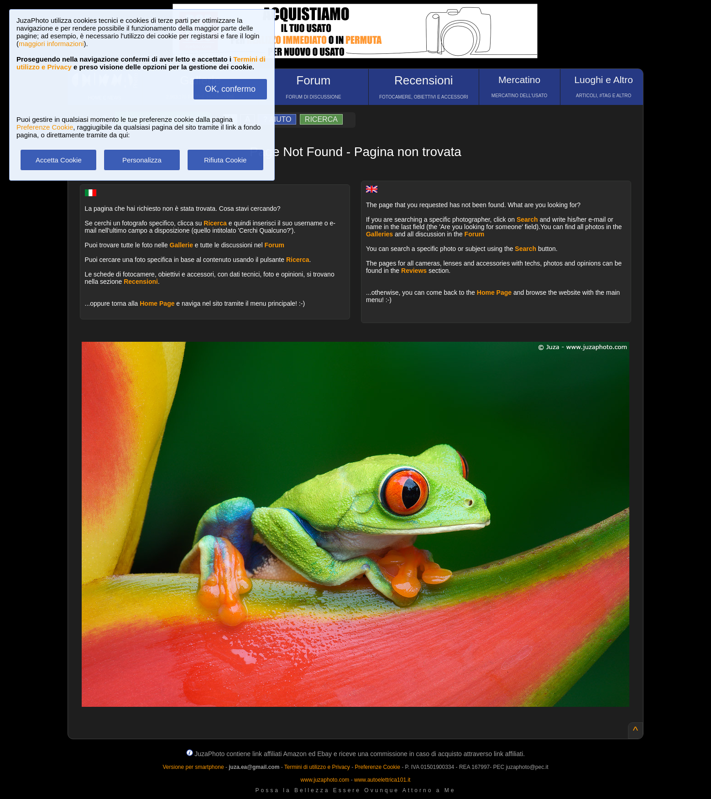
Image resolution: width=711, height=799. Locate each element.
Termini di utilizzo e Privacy (317, 767)
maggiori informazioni (51, 43)
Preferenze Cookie (44, 127)
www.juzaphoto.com (325, 780)
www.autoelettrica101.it (382, 780)
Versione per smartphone (193, 767)
